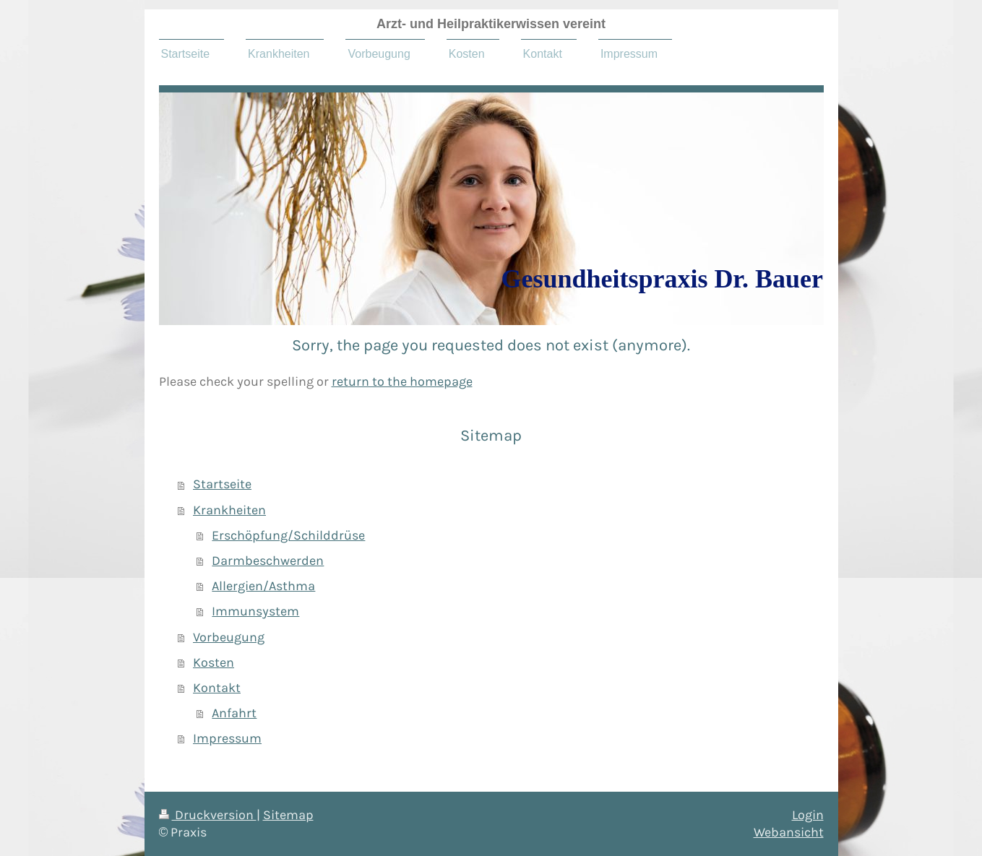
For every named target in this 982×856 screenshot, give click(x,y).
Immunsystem (255, 611)
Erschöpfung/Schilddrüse (288, 535)
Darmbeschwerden (268, 560)
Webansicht (789, 832)
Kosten (213, 662)
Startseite (222, 484)
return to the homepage (402, 381)
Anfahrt (234, 713)
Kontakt (217, 687)
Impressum (227, 738)
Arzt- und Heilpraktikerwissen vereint (491, 24)
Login (808, 815)
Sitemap (288, 815)
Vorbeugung (228, 637)
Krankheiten (229, 510)
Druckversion (208, 815)
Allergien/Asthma (263, 586)
